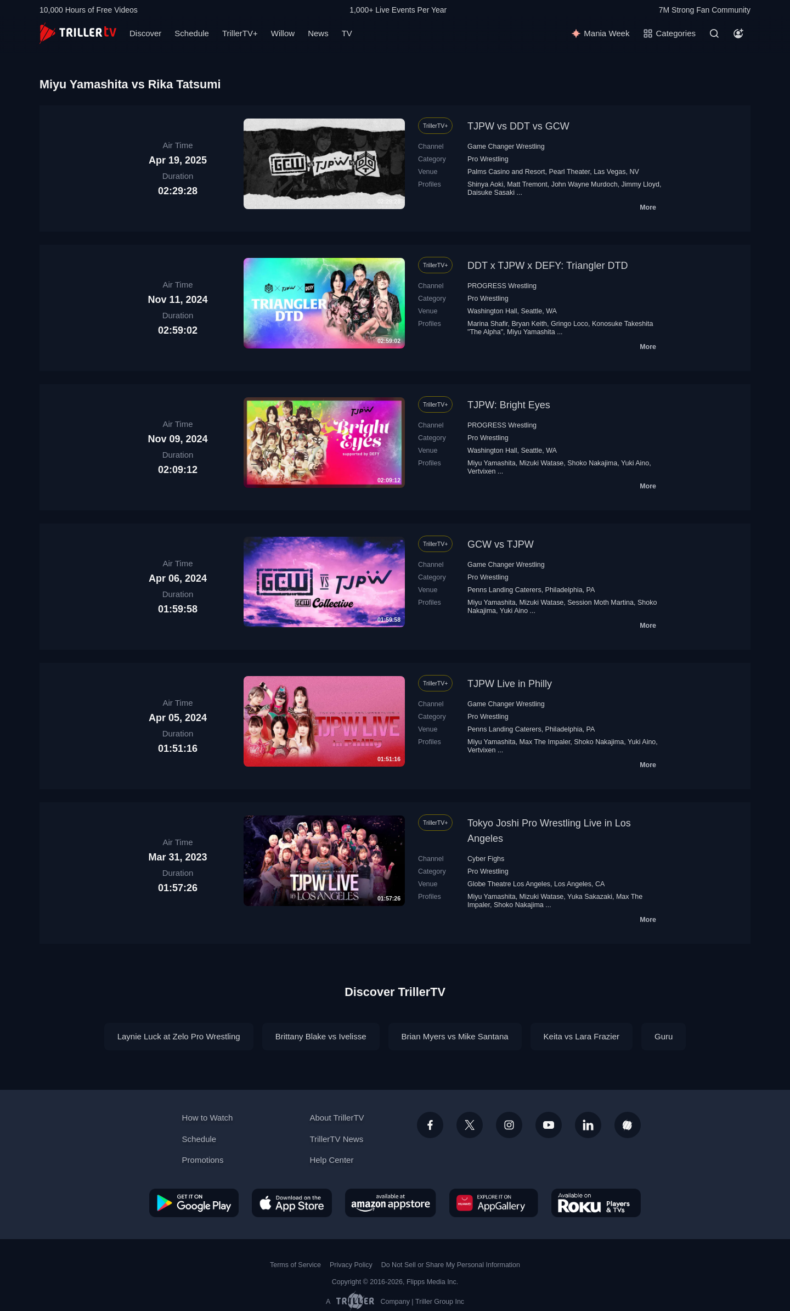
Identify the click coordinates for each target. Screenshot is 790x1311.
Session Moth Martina (600, 602)
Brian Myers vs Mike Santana (455, 1036)
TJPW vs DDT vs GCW (518, 126)
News (318, 33)
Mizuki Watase (542, 463)
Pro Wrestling (488, 159)
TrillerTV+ (240, 33)
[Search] (714, 33)
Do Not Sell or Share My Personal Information (450, 1265)
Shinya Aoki (485, 184)
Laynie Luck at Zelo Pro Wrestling (178, 1036)
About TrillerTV (336, 1117)
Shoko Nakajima (592, 463)
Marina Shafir (487, 324)
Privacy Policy (351, 1265)
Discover (145, 33)
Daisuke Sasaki (491, 192)
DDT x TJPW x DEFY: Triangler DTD (547, 265)
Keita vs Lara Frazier (581, 1036)
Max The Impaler (545, 742)
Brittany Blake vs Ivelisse (320, 1036)
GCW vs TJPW (500, 544)
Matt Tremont (527, 184)
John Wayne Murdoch (584, 184)
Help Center (331, 1159)
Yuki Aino (635, 463)
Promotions (203, 1159)
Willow (283, 33)
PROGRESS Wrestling (502, 286)
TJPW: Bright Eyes (508, 405)
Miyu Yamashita (531, 332)
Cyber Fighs (485, 859)
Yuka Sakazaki (589, 897)
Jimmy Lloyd (640, 184)
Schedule (191, 33)
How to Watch (207, 1117)
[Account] (738, 33)
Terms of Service (295, 1265)
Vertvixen (481, 471)
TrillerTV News (336, 1139)
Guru (663, 1036)
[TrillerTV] (78, 33)
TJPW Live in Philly (509, 683)
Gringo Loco (569, 324)
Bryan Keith (530, 324)
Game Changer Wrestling (506, 146)
